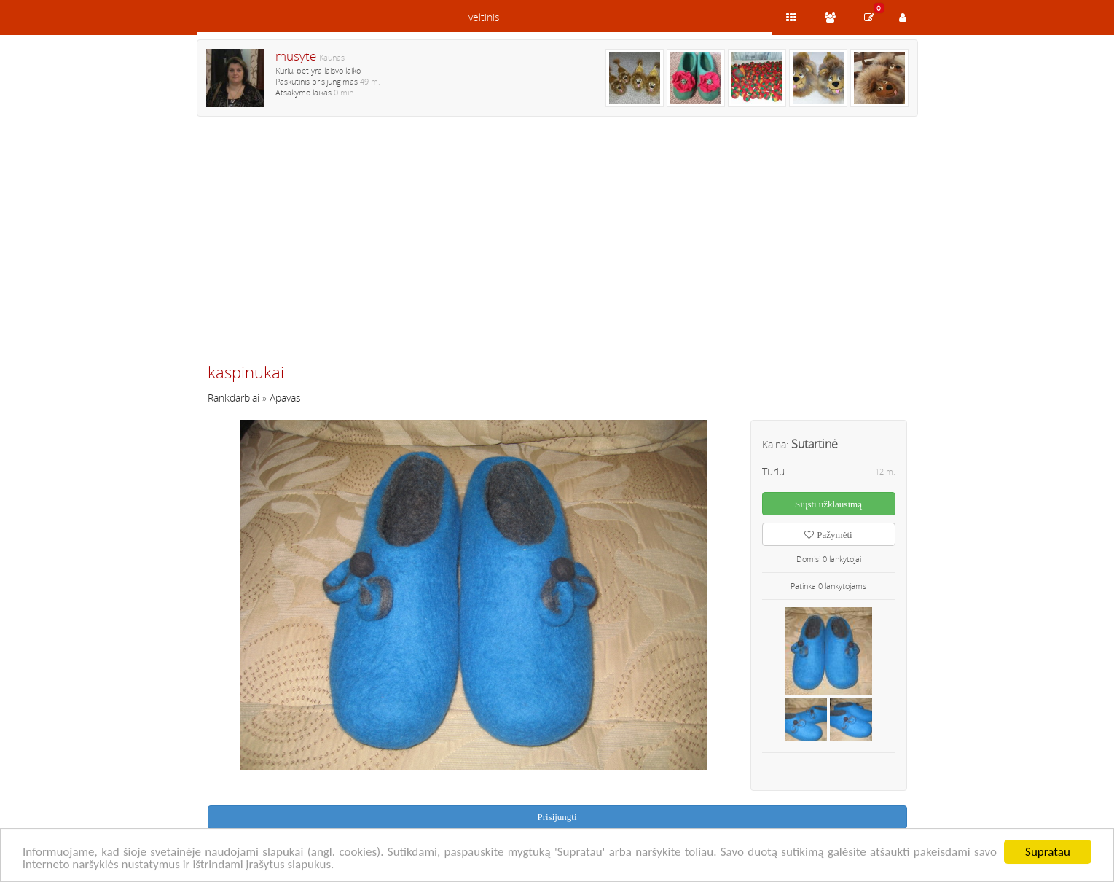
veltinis (484, 17)
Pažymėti (828, 534)
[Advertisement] (557, 246)
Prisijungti (556, 816)
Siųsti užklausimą (828, 504)
